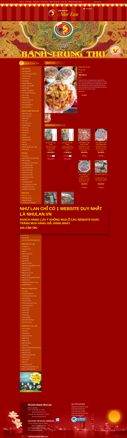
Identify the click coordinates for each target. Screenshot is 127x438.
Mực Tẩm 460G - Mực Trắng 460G (30, 158)
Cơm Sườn (25, 291)
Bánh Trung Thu (55, 1)
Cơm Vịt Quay (25, 315)
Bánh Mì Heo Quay (26, 263)
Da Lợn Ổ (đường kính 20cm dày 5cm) (31, 347)
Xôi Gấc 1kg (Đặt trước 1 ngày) (29, 147)
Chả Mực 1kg (25, 97)
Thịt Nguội (26, 69)
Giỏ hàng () (89, 8)
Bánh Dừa (24, 331)
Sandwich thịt (25, 256)
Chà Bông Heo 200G (27, 182)
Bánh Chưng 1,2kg (26, 113)
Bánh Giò (24, 144)
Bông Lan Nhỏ (25, 338)
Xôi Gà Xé (24, 120)
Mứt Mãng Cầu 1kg (27, 198)
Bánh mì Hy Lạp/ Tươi (27, 272)
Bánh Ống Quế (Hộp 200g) (28, 354)
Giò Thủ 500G (25, 88)
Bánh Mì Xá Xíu (26, 280)
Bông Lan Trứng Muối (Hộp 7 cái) (30, 366)
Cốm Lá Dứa (25, 359)
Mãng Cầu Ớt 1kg (26, 195)
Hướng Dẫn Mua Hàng (75, 1)
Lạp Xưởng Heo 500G (27, 167)
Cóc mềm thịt (25, 258)
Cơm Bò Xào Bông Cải (27, 293)
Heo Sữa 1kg (25, 237)
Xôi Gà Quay (25, 130)
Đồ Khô (24, 153)
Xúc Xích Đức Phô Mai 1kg (28, 92)
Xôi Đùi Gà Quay (26, 125)
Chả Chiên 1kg (26, 78)
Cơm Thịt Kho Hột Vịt (27, 305)
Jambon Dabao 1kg (27, 83)
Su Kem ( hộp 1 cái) (27, 364)
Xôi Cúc (24, 142)
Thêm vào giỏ (50, 159)
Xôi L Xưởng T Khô (26, 123)
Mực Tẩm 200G (26, 160)
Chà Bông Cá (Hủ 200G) (28, 186)
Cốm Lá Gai (25, 345)
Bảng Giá (36, 1)
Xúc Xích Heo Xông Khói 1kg (29, 73)
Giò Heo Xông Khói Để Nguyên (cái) (31, 240)
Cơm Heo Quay (26, 298)
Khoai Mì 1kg (25, 149)
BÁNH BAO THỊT (26, 137)
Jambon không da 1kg (27, 100)
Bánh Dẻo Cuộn (26, 352)
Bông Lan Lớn (25, 340)
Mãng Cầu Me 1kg (26, 200)
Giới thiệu (28, 1)
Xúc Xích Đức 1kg (26, 107)
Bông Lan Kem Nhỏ (27, 335)
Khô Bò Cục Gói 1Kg (27, 172)
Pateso (24, 251)
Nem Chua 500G (26, 71)
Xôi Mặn (24, 135)
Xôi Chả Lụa (25, 128)
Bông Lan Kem (25, 333)
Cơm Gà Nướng (26, 317)
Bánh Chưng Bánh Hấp (30, 111)
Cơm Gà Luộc (25, 308)
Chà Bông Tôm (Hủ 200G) (28, 189)
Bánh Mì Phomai (26, 270)
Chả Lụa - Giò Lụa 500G (28, 85)
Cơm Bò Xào (25, 312)
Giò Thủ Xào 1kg (26, 102)
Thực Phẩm (44, 1)
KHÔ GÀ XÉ (25, 179)
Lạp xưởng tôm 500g (27, 165)
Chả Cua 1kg (25, 95)
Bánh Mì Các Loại (28, 244)
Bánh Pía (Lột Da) (26, 343)
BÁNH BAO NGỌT (26, 139)
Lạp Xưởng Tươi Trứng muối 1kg (30, 163)
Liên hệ (64, 1)
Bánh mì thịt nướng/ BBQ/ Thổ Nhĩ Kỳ (31, 265)
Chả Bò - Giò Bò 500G (27, 90)
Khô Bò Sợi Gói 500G (27, 174)
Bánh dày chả (25, 118)
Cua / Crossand (26, 328)
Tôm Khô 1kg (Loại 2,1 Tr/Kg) (29, 184)
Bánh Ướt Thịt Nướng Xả (28, 319)
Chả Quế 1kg (25, 81)
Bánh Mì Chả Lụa (26, 268)
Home (22, 1)
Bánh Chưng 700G (26, 116)
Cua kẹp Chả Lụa (26, 249)
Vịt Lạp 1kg (25, 155)
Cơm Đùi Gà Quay (26, 300)
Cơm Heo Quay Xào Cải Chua (29, 296)
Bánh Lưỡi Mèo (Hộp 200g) (28, 369)
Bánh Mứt (25, 193)
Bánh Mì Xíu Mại (26, 275)
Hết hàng (84, 156)
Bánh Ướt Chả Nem (27, 322)
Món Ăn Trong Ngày (29, 288)
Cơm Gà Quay (25, 310)
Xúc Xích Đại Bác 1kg (27, 104)
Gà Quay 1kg (25, 235)
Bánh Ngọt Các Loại (29, 326)
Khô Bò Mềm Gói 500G (27, 177)
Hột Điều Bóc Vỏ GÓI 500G (29, 202)
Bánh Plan (24, 362)
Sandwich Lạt (25, 246)
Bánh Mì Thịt (25, 261)
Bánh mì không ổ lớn (27, 253)
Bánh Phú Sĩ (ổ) (26, 357)
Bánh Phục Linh (26, 350)
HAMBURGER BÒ (26, 284)
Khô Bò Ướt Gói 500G (27, 170)
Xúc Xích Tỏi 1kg (26, 76)
